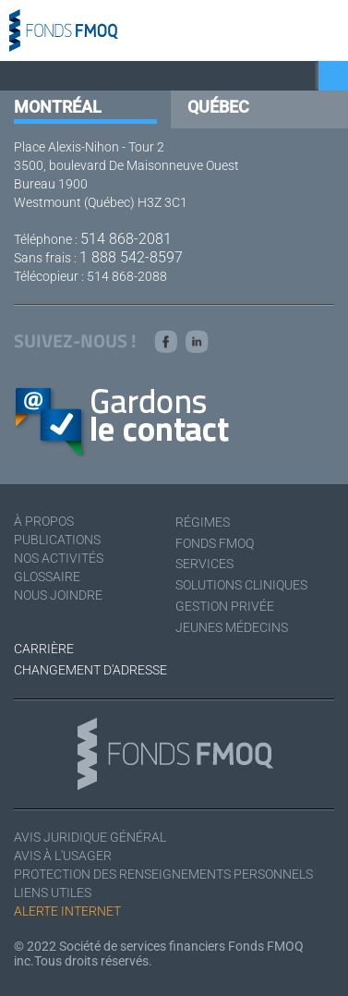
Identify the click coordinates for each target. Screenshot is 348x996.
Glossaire (47, 576)
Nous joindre (58, 595)
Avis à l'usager (63, 855)
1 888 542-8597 (131, 257)
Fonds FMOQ (214, 543)
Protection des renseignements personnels (163, 874)
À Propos (44, 521)
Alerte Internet (67, 911)
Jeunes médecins (231, 627)
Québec (218, 106)
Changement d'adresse (90, 669)
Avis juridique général (90, 837)
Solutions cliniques (241, 584)
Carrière (44, 648)
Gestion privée (224, 606)
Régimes (202, 522)
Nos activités (58, 558)
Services (204, 563)
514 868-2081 (126, 239)
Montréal (58, 106)
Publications (57, 539)
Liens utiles (52, 892)
